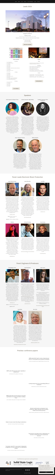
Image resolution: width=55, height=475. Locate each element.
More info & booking (27, 44)
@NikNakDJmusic (12, 256)
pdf (31, 39)
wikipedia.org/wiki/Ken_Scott (35, 342)
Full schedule (16, 88)
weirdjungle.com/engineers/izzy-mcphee (20, 344)
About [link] (19, 1)
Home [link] (16, 1)
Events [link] (25, 1)
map (35, 36)
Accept (46, 472)
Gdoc (29, 40)
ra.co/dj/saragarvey (43, 253)
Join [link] (22, 1)
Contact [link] (38, 1)
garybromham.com (27, 303)
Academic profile (12, 214)
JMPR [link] (35, 1)
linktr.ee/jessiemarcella (27, 217)
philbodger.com (12, 302)
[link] (26, 470)
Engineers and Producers (14, 77)
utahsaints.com (42, 211)
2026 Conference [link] (30, 1)
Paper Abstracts (39, 81)
